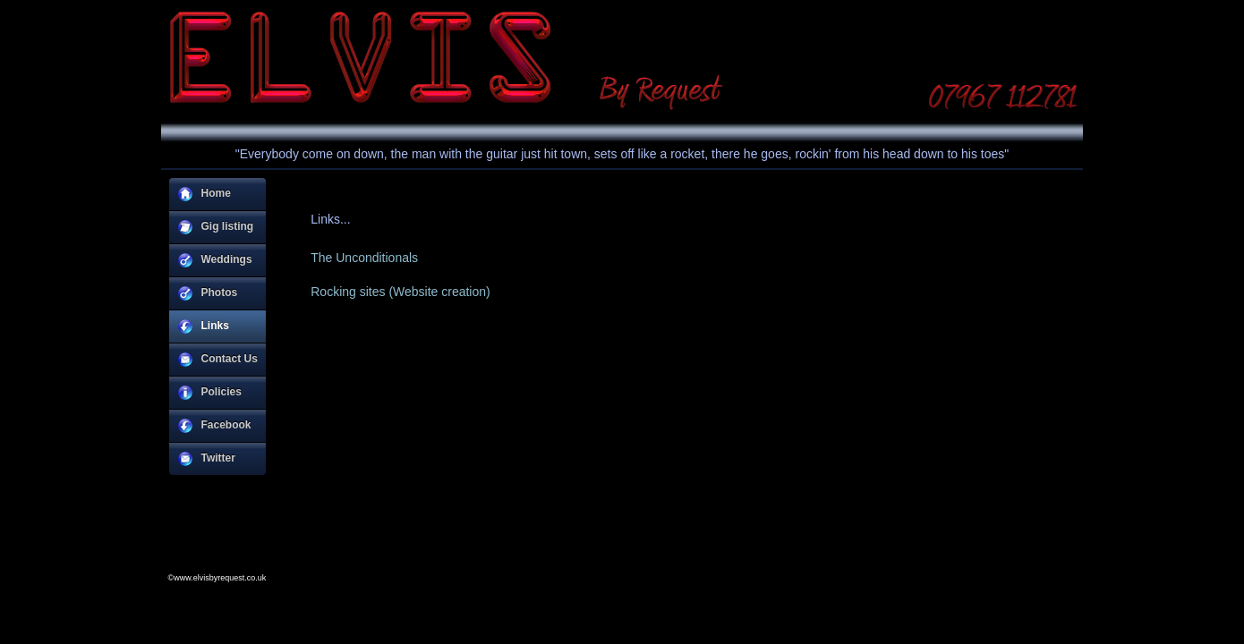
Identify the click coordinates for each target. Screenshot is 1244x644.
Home (204, 194)
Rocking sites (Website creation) (400, 291)
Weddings (215, 260)
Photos (208, 293)
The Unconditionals (364, 257)
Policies (210, 393)
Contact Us (218, 359)
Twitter (206, 459)
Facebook (214, 426)
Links (203, 326)
